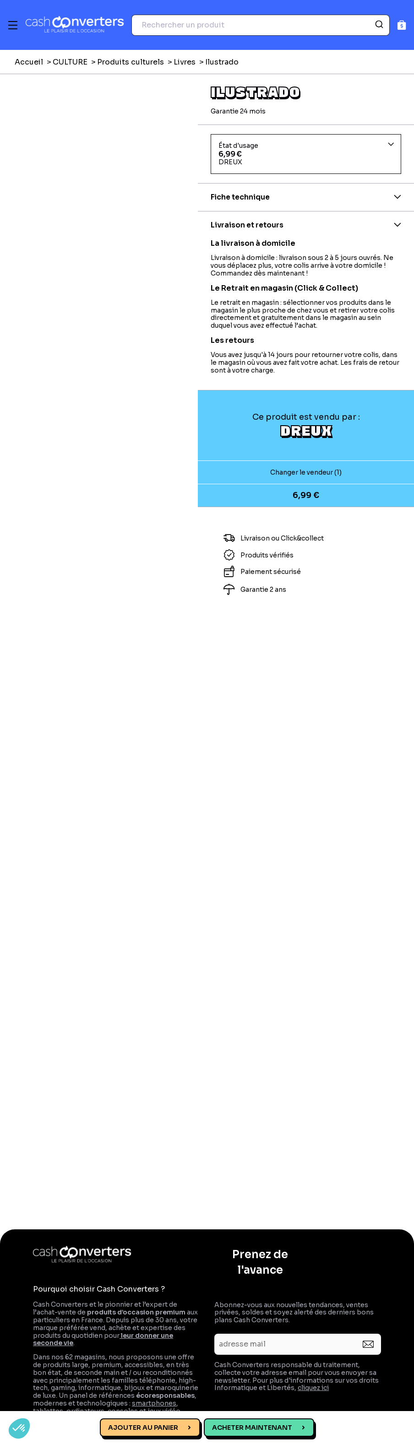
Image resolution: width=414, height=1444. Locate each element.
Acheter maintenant (252, 1427)
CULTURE (70, 62)
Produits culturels (130, 62)
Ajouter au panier (143, 1427)
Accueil (29, 62)
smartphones (154, 1403)
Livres (185, 62)
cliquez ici (313, 1388)
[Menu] (12, 25)
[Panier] (402, 25)
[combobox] (260, 25)
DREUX (306, 430)
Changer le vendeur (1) (306, 472)
